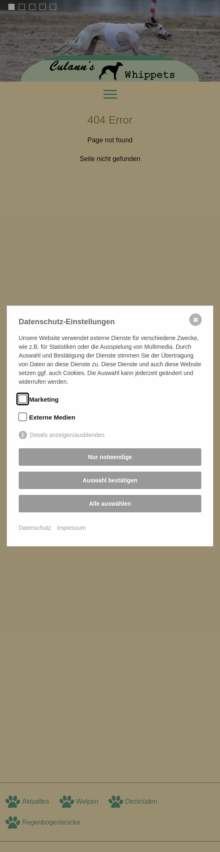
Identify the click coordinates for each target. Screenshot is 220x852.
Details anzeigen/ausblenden (67, 435)
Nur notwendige (110, 457)
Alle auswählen (110, 503)
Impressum (71, 527)
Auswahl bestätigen (110, 480)
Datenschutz (35, 527)
